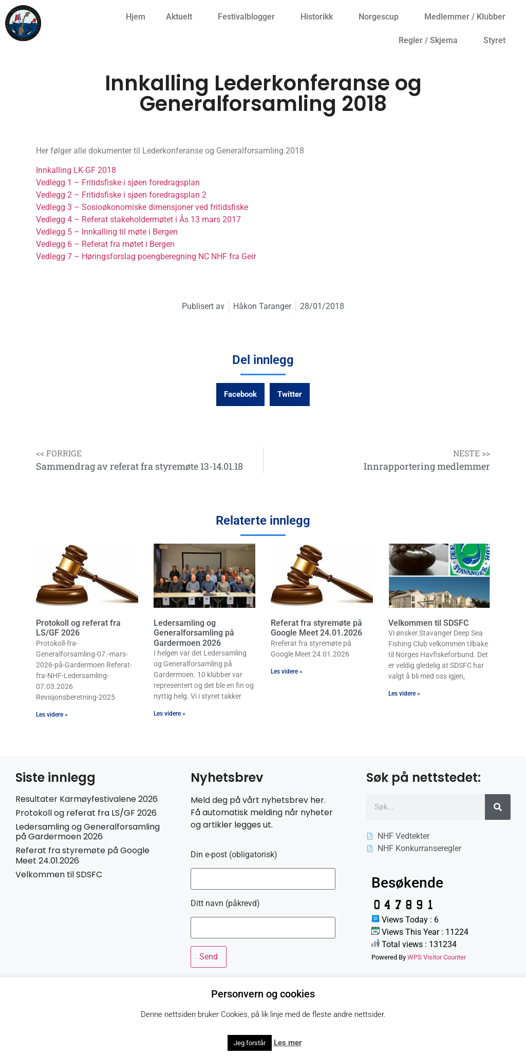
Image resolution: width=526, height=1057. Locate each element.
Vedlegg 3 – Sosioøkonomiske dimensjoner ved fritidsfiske (142, 207)
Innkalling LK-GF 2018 (76, 170)
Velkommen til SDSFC (428, 623)
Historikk (319, 17)
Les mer (288, 1042)
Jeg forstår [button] (250, 1043)
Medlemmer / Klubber (467, 17)
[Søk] (498, 807)
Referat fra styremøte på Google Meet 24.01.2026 (316, 628)
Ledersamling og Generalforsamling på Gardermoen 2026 (194, 632)
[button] (240, 394)
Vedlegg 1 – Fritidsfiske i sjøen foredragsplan (118, 182)
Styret (497, 40)
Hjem (135, 17)
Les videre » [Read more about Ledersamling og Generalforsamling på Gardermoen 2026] (169, 713)
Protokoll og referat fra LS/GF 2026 (78, 628)
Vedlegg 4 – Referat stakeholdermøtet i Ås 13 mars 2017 (138, 219)
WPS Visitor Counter (436, 957)
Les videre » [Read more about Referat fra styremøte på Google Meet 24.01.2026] (287, 671)
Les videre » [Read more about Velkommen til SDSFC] (404, 693)
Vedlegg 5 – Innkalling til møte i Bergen (107, 232)
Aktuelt (181, 17)
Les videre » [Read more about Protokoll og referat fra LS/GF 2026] (52, 714)
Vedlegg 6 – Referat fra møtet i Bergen (105, 244)
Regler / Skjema (431, 40)
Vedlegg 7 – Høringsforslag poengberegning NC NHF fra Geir (146, 256)
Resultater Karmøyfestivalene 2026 (86, 799)
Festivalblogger (249, 17)
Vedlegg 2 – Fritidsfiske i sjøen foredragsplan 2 (121, 195)
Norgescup (381, 17)
